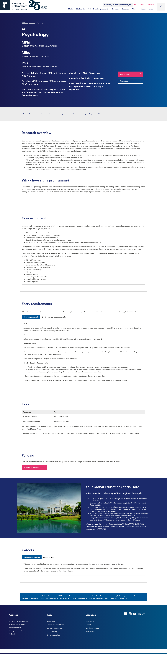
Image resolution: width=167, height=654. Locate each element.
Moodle (89, 625)
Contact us (123, 81)
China (142, 5)
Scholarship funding (31, 467)
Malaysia (151, 5)
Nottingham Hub (92, 628)
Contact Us (90, 621)
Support (92, 114)
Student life (80, 9)
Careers (101, 114)
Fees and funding (79, 114)
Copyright (51, 621)
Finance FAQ (134, 433)
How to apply (124, 74)
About (143, 9)
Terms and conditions (55, 625)
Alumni (134, 9)
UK (135, 5)
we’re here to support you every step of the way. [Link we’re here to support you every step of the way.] (105, 564)
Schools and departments (98, 9)
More (152, 9)
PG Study (25, 23)
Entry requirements (63, 114)
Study (70, 9)
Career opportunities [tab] (32, 557)
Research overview (30, 114)
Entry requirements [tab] (31, 317)
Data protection (53, 635)
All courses (32, 23)
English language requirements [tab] (54, 317)
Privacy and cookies (55, 628)
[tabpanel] (83, 352)
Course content (47, 114)
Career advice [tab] (48, 557)
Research (115, 9)
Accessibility (52, 631)
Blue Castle (90, 631)
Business (125, 9)
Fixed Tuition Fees (33, 429)
